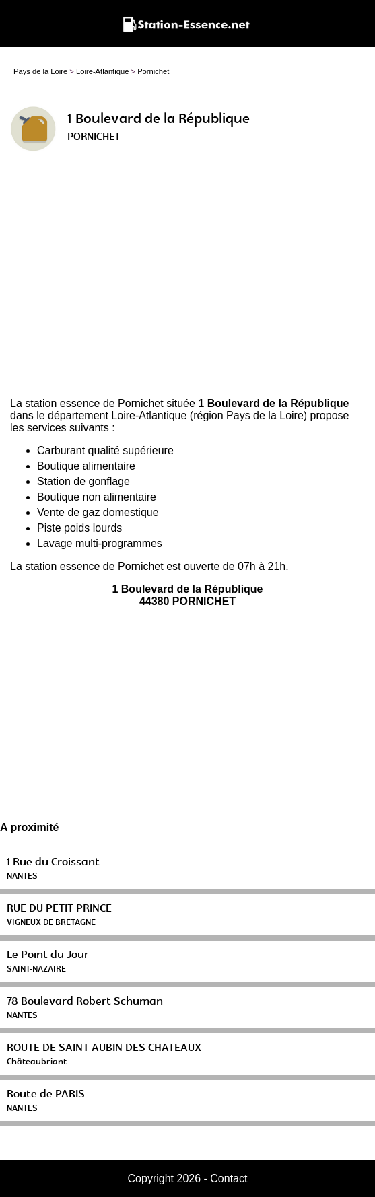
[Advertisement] (187, 280)
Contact (228, 1178)
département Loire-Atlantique (117, 415)
